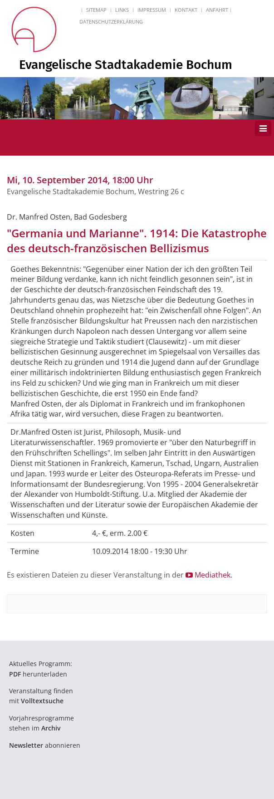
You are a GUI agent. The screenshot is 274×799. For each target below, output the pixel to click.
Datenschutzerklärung (111, 21)
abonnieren (44, 745)
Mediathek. (209, 575)
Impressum (151, 9)
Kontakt (186, 9)
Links (122, 9)
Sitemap (96, 9)
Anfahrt (217, 9)
